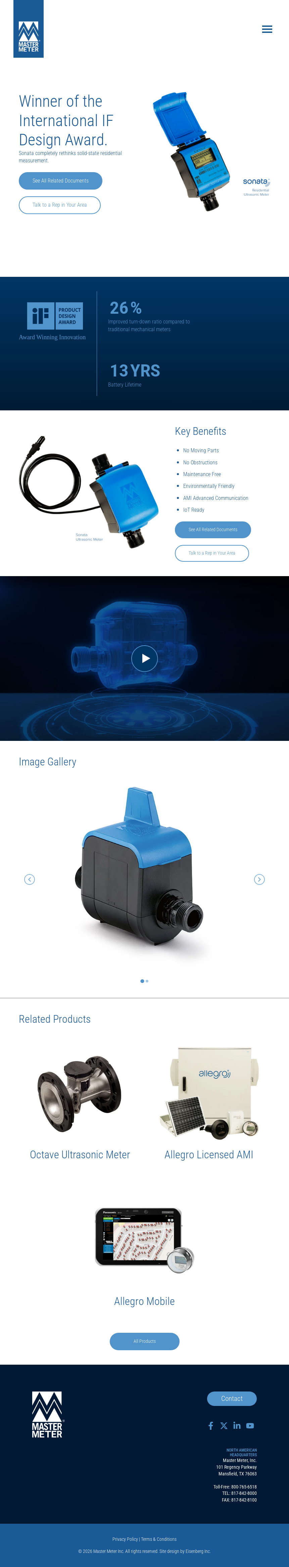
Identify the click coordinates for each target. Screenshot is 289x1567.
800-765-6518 (244, 1486)
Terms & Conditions (159, 1539)
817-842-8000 (244, 1493)
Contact (232, 1399)
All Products (145, 1341)
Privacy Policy (125, 1539)
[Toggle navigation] (267, 30)
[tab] (142, 981)
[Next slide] (259, 879)
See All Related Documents (61, 181)
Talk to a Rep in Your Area (60, 205)
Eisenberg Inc (198, 1551)
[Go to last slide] (29, 879)
